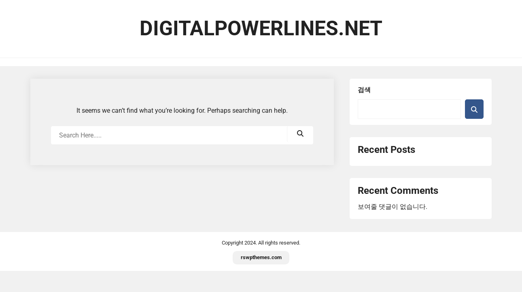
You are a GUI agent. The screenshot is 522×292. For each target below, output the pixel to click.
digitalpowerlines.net (261, 28)
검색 (364, 90)
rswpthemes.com (261, 257)
